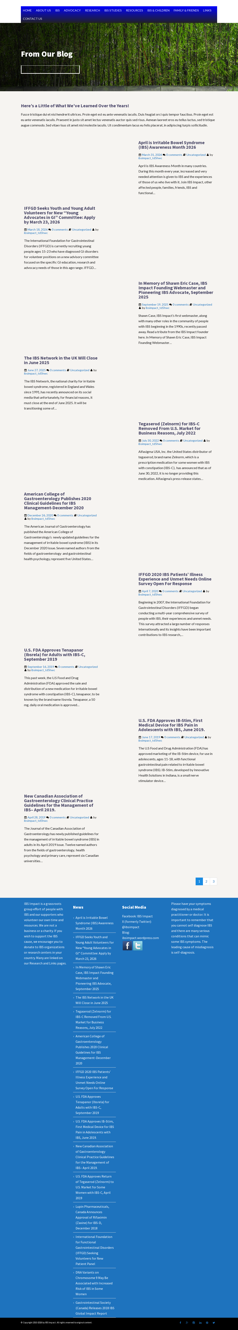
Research (36, 963)
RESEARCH (92, 10)
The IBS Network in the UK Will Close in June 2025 (60, 360)
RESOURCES (134, 10)
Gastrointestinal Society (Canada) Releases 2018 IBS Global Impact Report (95, 1307)
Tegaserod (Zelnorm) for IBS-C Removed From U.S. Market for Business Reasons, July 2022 (169, 428)
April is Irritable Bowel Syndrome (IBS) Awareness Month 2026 (171, 145)
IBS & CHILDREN (158, 10)
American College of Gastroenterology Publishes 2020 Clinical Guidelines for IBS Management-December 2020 (57, 501)
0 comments (174, 154)
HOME (27, 10)
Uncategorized (196, 154)
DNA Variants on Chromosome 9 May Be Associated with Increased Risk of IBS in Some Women (94, 1283)
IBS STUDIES (113, 10)
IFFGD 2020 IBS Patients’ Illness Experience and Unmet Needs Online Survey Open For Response (174, 578)
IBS (57, 10)
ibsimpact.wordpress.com (140, 938)
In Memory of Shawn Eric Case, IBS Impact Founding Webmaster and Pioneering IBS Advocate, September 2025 (175, 290)
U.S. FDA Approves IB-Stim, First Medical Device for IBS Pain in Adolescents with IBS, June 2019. (171, 724)
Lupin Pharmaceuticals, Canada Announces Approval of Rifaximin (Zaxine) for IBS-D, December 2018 (92, 1217)
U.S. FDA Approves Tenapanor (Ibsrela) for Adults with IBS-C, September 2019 (54, 654)
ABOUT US (43, 10)
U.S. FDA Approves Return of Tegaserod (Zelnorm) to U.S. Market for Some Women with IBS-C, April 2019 (95, 1187)
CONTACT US (32, 18)
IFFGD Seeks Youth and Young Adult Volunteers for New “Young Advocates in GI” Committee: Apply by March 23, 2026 (59, 215)
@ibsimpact (130, 927)
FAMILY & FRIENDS (186, 10)
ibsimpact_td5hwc (150, 158)
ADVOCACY (72, 10)
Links (53, 963)
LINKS (207, 10)
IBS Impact (145, 916)
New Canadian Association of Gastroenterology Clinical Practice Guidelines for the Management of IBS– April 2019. (58, 803)
